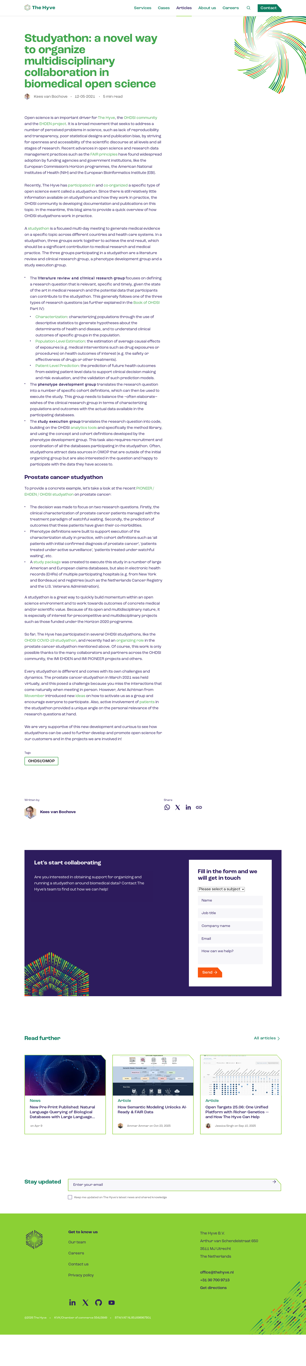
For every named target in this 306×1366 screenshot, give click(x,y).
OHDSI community (140, 118)
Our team (77, 1246)
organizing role (131, 641)
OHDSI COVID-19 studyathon (50, 641)
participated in (81, 186)
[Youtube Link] (114, 1310)
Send (210, 975)
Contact (269, 8)
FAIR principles (104, 155)
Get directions (213, 1292)
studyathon (38, 229)
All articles (268, 1042)
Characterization (51, 317)
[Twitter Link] (87, 1310)
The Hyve (106, 118)
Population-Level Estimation (60, 342)
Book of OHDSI (146, 303)
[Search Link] (248, 8)
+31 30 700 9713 (214, 1284)
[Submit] (274, 1185)
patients (147, 702)
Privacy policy (81, 1279)
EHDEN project (53, 124)
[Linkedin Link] (74, 1310)
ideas (80, 696)
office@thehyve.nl (217, 1276)
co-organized (116, 186)
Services (142, 8)
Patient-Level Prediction (57, 366)
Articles (183, 8)
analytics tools (84, 428)
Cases (163, 8)
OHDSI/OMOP (41, 761)
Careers (230, 8)
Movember (34, 696)
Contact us (78, 1268)
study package (47, 562)
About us (207, 8)
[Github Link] (101, 1310)
